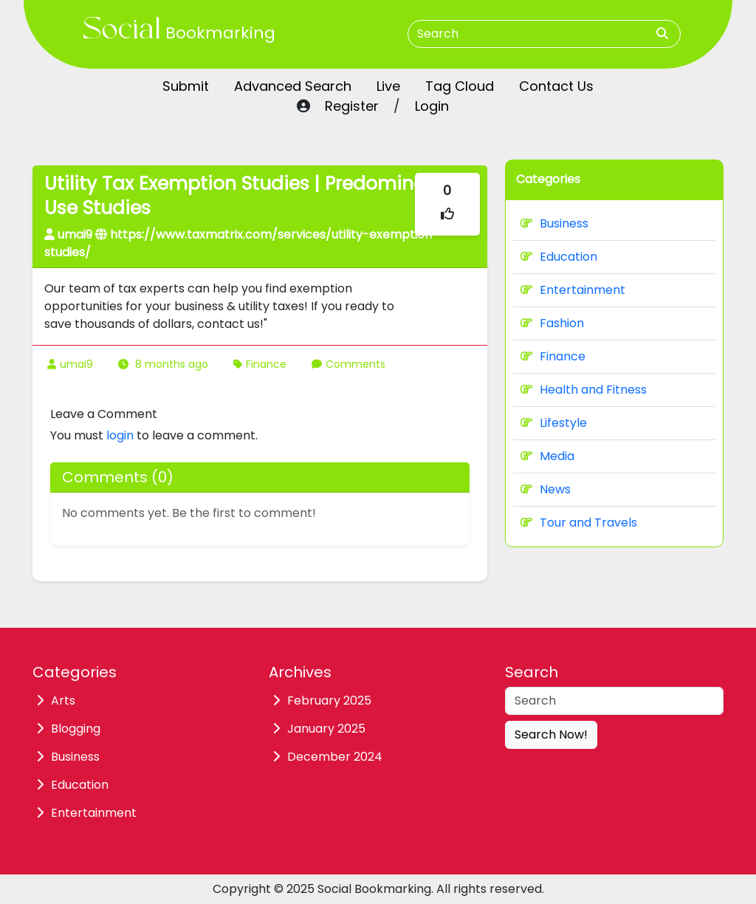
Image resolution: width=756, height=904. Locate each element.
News (545, 489)
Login (432, 106)
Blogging (75, 728)
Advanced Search (292, 86)
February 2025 (329, 700)
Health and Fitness (583, 389)
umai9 (76, 364)
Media (547, 456)
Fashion (552, 323)
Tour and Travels (578, 522)
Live (388, 86)
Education (558, 256)
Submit (185, 86)
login (120, 435)
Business (554, 223)
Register (352, 106)
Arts (63, 700)
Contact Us (556, 86)
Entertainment (572, 289)
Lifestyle (553, 422)
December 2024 (334, 756)
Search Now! (551, 734)
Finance (266, 364)
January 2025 (326, 728)
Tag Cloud (459, 86)
